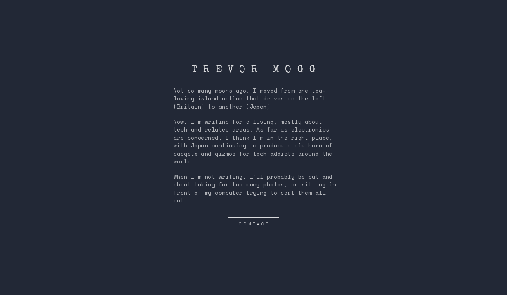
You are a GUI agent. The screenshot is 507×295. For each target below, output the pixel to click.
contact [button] (254, 224)
